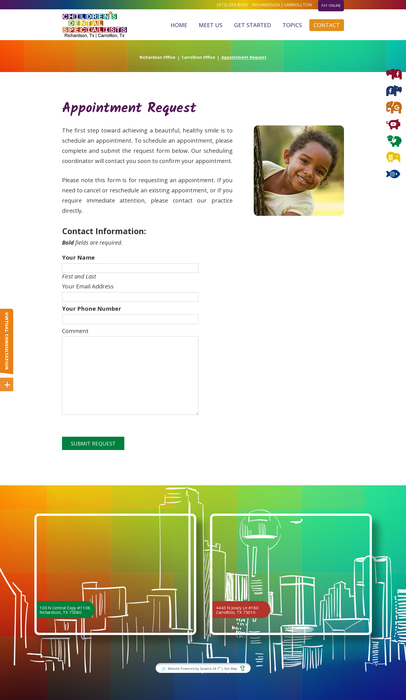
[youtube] (393, 125)
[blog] (393, 158)
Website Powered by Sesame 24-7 (191, 668)
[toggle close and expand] (7, 384)
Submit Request (93, 443)
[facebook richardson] (394, 75)
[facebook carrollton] (394, 91)
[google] (394, 108)
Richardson (266, 4)
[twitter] (394, 141)
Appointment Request (243, 57)
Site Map (230, 668)
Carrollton (298, 4)
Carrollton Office (198, 57)
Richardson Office (157, 57)
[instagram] (393, 175)
